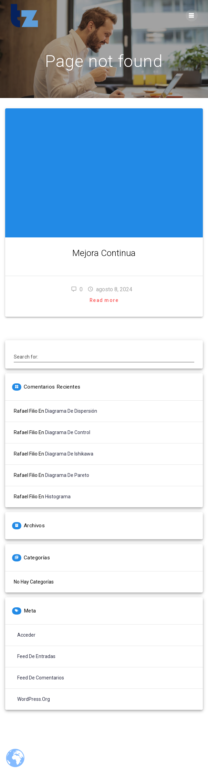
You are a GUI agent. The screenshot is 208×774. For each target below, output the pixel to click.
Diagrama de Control (67, 432)
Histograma (58, 496)
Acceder (26, 635)
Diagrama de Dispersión (71, 411)
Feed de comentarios (40, 677)
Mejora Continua (104, 253)
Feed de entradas (36, 656)
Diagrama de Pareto (67, 475)
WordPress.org (33, 699)
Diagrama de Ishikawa (69, 454)
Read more (104, 300)
